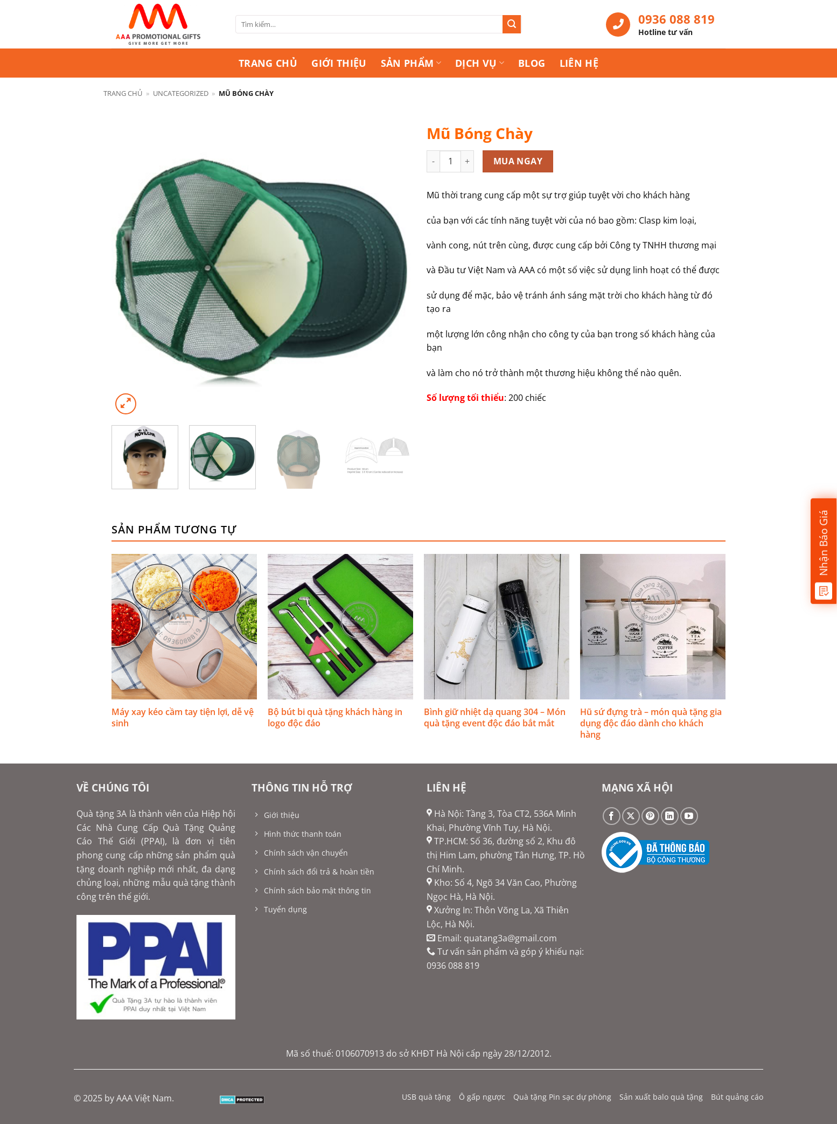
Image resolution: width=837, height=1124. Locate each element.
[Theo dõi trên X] (631, 816)
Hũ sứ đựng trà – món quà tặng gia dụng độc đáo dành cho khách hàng (651, 723)
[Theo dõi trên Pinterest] (650, 816)
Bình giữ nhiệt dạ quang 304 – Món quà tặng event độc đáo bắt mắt (495, 717)
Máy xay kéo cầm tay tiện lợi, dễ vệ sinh (182, 717)
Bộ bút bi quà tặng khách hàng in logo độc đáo (335, 717)
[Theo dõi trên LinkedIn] (670, 816)
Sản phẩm (411, 63)
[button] (125, 403)
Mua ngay (518, 161)
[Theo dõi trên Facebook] (611, 816)
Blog (531, 63)
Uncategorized (180, 93)
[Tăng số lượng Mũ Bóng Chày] (467, 161)
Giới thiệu (339, 63)
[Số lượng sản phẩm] (450, 161)
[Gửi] (512, 24)
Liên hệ (579, 63)
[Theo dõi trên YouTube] (689, 816)
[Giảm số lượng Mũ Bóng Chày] (433, 161)
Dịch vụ (479, 63)
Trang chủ (268, 63)
